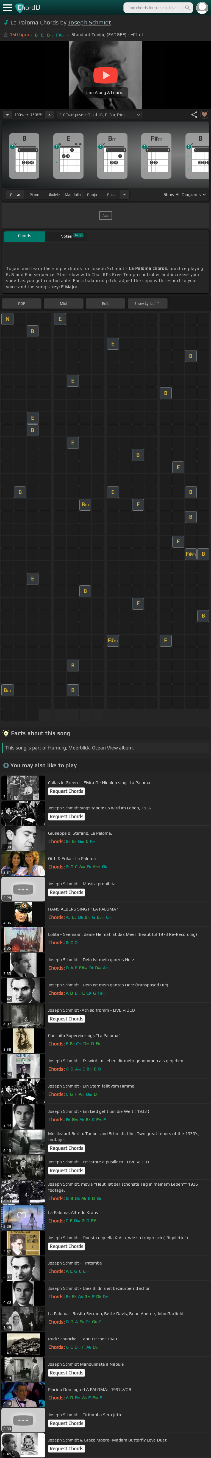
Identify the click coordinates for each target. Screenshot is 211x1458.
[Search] (187, 7)
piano (34, 194)
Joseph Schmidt (89, 22)
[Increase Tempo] (49, 114)
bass (111, 194)
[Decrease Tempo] (7, 114)
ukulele (54, 194)
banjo (92, 194)
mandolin (73, 194)
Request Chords (66, 791)
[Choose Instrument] (124, 194)
